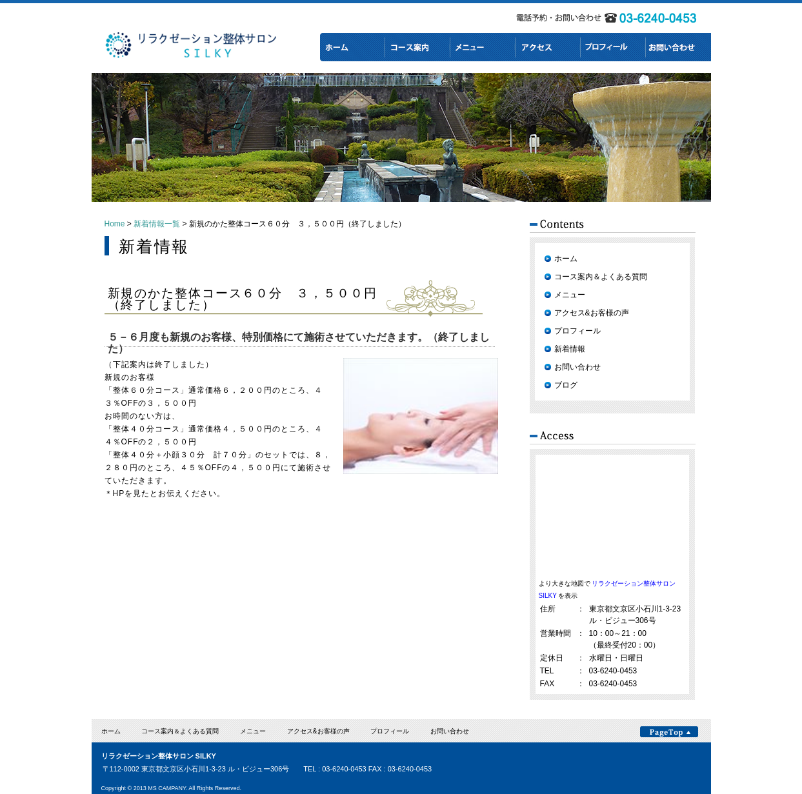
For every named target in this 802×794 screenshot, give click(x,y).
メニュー (569, 294)
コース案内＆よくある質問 (600, 276)
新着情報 (569, 348)
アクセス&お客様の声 (591, 312)
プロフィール (577, 330)
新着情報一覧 (157, 223)
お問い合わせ (577, 367)
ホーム (565, 258)
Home (115, 223)
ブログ (565, 385)
